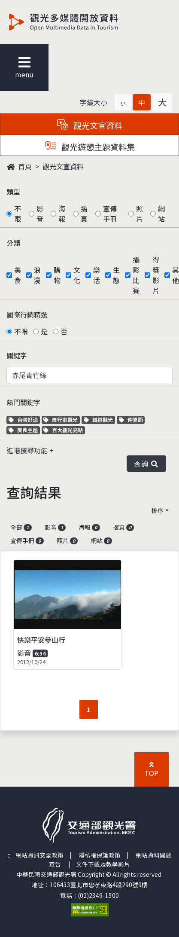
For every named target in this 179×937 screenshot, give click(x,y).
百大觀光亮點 (63, 429)
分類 (13, 243)
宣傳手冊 (110, 213)
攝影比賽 (136, 275)
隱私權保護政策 (100, 855)
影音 (39, 213)
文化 (76, 275)
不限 (17, 213)
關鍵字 (16, 355)
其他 (175, 275)
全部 (21, 527)
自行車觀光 (60, 419)
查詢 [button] (146, 463)
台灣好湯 (24, 419)
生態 (116, 275)
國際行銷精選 (27, 314)
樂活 (96, 275)
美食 (17, 275)
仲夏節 (132, 419)
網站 (161, 213)
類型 (13, 191)
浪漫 (37, 275)
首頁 (19, 166)
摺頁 (84, 213)
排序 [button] (158, 510)
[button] (123, 102)
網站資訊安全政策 (39, 855)
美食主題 (24, 429)
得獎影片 (155, 275)
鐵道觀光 (99, 419)
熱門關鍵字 (23, 402)
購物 (57, 275)
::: (10, 855)
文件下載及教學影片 (103, 864)
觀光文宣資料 (63, 166)
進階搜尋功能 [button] (27, 450)
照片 (139, 213)
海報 (61, 213)
